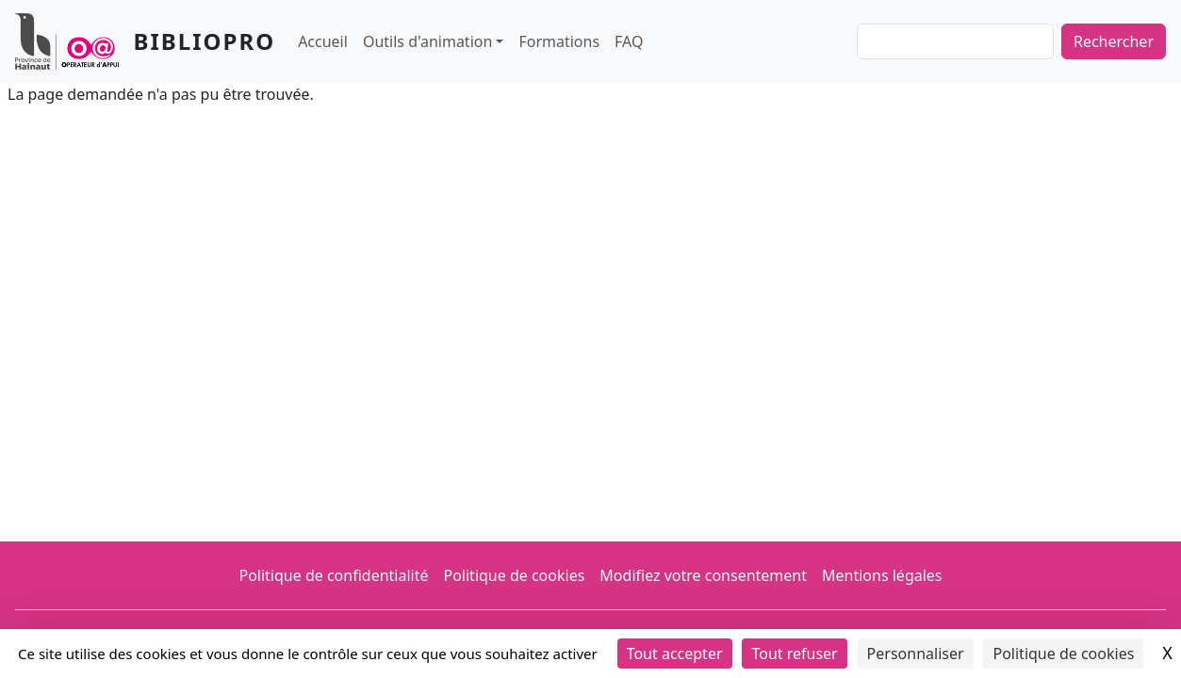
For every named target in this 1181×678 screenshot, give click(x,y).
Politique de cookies (513, 575)
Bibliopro (205, 40)
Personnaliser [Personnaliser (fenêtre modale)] (915, 653)
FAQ (629, 41)
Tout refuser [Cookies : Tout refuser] (794, 653)
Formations (558, 41)
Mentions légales (882, 575)
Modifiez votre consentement (703, 575)
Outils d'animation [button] (427, 41)
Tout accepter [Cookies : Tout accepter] (675, 653)
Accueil (323, 41)
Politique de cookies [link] (1063, 653)
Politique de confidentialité (333, 575)
